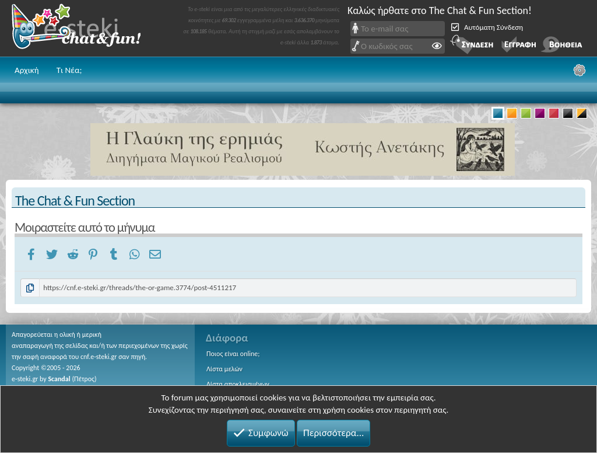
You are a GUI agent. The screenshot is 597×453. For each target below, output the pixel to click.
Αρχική (27, 70)
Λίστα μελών (224, 369)
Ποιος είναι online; (232, 354)
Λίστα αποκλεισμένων (237, 384)
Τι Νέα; (69, 70)
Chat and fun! (84, 28)
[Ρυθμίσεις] (579, 70)
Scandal (59, 379)
